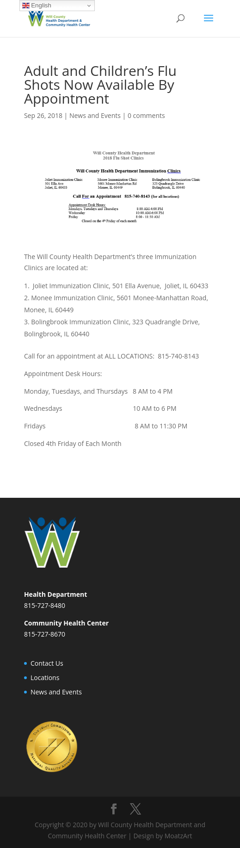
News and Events (95, 115)
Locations (45, 677)
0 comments (146, 115)
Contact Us (47, 663)
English (36, 5)
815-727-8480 (44, 605)
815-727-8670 (44, 634)
